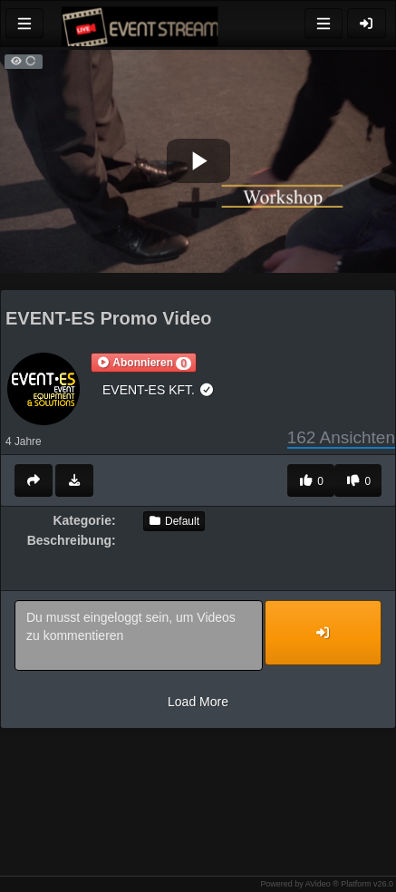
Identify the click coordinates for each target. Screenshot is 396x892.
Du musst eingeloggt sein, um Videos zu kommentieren (138, 635)
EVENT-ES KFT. (158, 390)
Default (174, 521)
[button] (144, 363)
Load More (198, 701)
